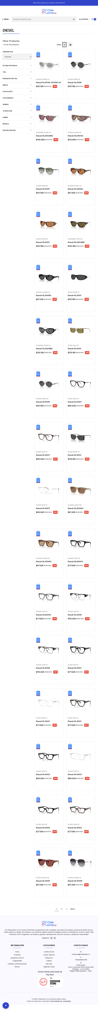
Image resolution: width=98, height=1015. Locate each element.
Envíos (17, 967)
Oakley (49, 961)
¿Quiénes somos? (17, 958)
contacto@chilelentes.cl (81, 953)
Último (72, 909)
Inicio (17, 952)
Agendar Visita (49, 967)
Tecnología (17, 111)
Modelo (17, 124)
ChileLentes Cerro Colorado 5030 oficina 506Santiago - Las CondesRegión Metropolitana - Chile (81, 967)
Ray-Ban (49, 964)
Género (17, 104)
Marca (17, 85)
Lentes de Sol (49, 952)
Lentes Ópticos (49, 955)
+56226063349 (81, 959)
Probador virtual (17, 78)
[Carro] (94, 19)
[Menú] (5, 19)
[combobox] (44, 19)
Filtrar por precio (17, 65)
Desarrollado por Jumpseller (61, 1001)
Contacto (17, 955)
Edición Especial (17, 130)
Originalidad (17, 961)
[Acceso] (84, 19)
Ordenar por (8, 52)
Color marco (17, 98)
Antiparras (49, 958)
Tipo (17, 72)
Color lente (17, 91)
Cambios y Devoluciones (17, 964)
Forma (17, 117)
